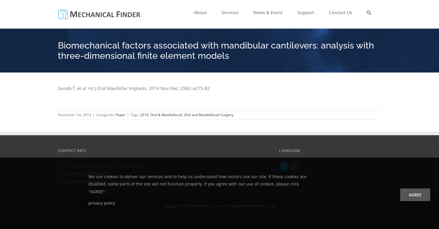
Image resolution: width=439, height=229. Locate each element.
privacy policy (101, 203)
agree (415, 195)
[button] (368, 12)
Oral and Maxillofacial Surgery (208, 114)
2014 (144, 114)
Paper (120, 114)
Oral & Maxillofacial (166, 114)
